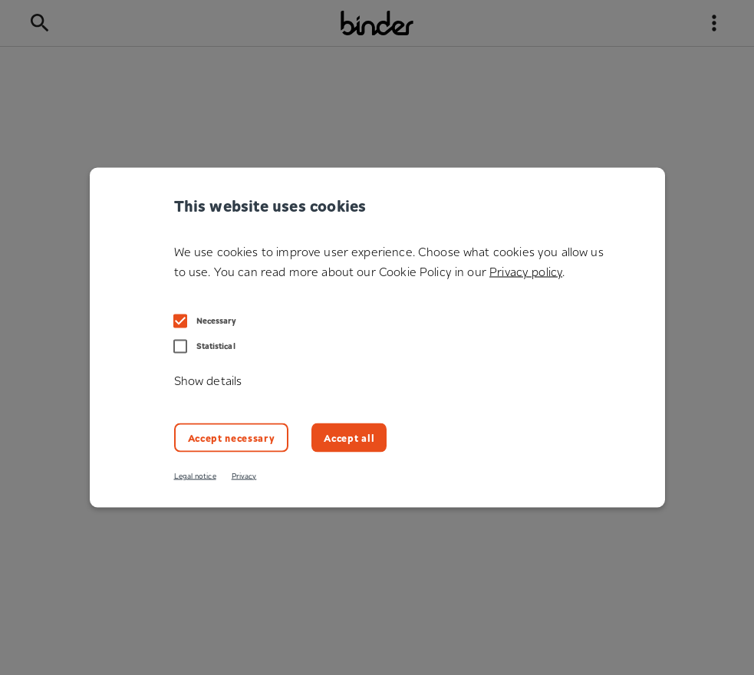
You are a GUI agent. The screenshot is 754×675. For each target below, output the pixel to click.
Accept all (349, 437)
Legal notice (195, 476)
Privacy (244, 476)
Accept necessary (231, 437)
